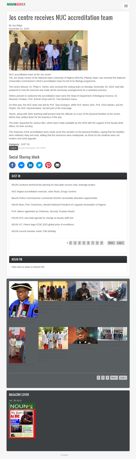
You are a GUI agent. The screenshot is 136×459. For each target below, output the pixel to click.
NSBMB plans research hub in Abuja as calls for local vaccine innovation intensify (82, 305)
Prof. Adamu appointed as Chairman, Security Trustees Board (43, 211)
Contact (64, 455)
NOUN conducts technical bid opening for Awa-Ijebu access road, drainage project (53, 184)
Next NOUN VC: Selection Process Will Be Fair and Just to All (22, 322)
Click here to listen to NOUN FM (28, 267)
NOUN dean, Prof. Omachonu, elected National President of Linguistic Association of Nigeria (59, 204)
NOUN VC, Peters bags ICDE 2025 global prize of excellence (43, 224)
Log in (13, 148)
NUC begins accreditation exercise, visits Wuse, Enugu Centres (44, 191)
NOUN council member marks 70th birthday (34, 231)
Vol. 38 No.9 (15, 400)
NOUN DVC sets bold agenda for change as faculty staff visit (42, 218)
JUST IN (25, 144)
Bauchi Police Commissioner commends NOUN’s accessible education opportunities (54, 198)
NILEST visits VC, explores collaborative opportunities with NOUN (111, 305)
